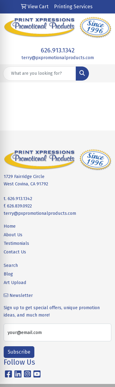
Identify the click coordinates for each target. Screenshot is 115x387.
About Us (13, 234)
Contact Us (15, 252)
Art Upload (15, 282)
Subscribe (19, 352)
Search (11, 265)
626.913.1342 (58, 50)
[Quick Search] (39, 73)
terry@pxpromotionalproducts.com (57, 57)
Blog (8, 274)
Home (10, 226)
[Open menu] (103, 73)
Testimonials (16, 243)
